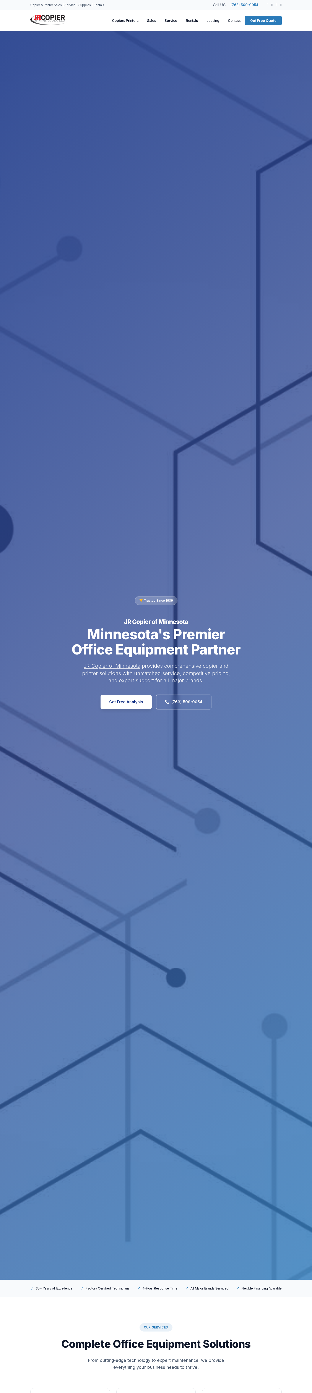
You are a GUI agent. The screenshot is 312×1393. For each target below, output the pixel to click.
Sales (151, 20)
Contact (234, 20)
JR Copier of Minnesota (112, 666)
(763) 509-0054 (244, 5)
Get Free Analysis (126, 702)
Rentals (192, 20)
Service (171, 20)
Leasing (212, 20)
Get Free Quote (263, 20)
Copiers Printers (125, 20)
